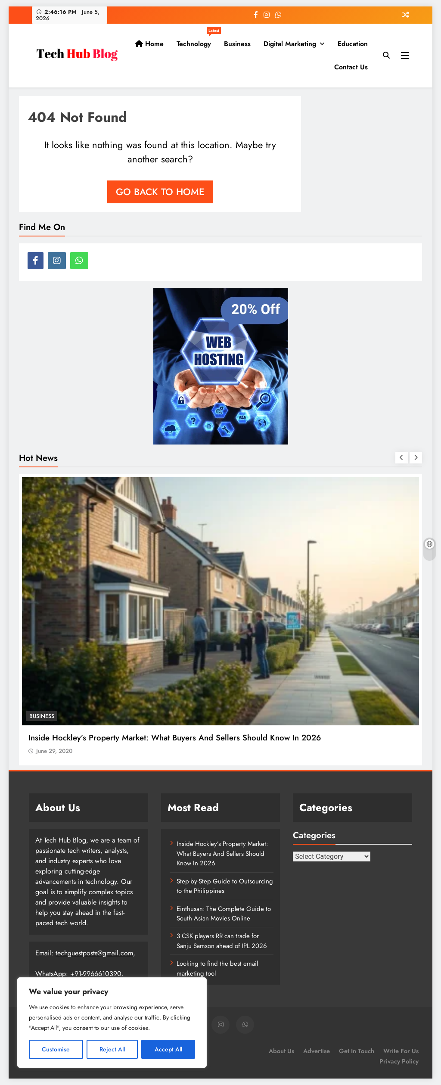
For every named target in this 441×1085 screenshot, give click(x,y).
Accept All (168, 1049)
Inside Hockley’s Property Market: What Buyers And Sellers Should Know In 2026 (174, 737)
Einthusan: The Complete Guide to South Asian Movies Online (224, 913)
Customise (56, 1049)
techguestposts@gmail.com (94, 953)
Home (149, 44)
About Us (281, 1051)
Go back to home (160, 192)
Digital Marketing (290, 44)
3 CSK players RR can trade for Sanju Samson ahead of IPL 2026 (222, 940)
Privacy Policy (399, 1061)
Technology (197, 40)
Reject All (112, 1049)
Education (353, 44)
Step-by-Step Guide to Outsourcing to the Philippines (225, 886)
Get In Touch (356, 1051)
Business (237, 44)
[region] (112, 1022)
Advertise (316, 1051)
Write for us (401, 1051)
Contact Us (351, 67)
